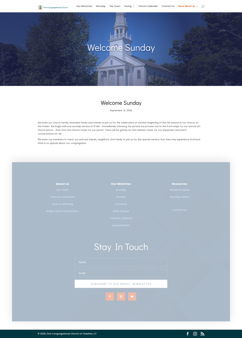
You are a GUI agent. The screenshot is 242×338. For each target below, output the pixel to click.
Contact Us (168, 6)
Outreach (121, 206)
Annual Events (121, 227)
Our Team (62, 191)
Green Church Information (62, 213)
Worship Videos (179, 199)
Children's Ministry (121, 220)
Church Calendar (148, 6)
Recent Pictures (179, 191)
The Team (114, 6)
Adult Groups (121, 213)
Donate (121, 199)
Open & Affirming (62, 206)
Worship (100, 6)
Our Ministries (84, 6)
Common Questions (62, 199)
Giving (127, 6)
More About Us (186, 6)
